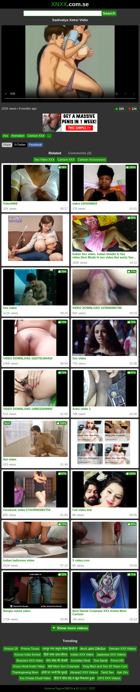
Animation (17, 135)
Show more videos (70, 628)
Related (54, 153)
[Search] (62, 13)
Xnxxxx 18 (11, 648)
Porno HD (117, 660)
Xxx (5, 135)
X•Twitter (20, 144)
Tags (58, 688)
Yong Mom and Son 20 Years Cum (104, 666)
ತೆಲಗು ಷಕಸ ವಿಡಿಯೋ (93, 648)
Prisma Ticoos (30, 648)
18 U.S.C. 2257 (85, 688)
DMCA (68, 688)
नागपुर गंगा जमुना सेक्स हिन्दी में (59, 648)
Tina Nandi (100, 660)
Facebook (35, 144)
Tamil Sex (107, 672)
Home (49, 688)
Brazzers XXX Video (30, 660)
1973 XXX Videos (109, 678)
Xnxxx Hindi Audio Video (29, 666)
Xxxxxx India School (27, 654)
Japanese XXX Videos (111, 654)
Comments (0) (80, 153)
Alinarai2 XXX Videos (84, 672)
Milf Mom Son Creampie (63, 666)
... (49, 135)
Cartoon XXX (36, 135)
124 (132, 108)
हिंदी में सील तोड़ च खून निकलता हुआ (74, 678)
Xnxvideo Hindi (80, 660)
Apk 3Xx (122, 672)
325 (119, 108)
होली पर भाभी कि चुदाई (54, 672)
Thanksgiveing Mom (25, 672)
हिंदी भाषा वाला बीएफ (55, 654)
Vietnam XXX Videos (122, 648)
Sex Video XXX (44, 159)
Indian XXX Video (82, 654)
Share (7, 144)
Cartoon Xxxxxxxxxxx (92, 159)
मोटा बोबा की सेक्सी (56, 660)
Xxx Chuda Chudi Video (35, 678)
